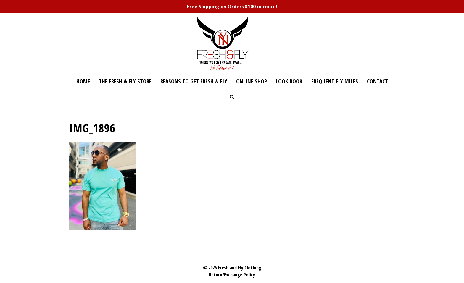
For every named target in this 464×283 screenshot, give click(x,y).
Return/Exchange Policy (232, 274)
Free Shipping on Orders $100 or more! (232, 6)
